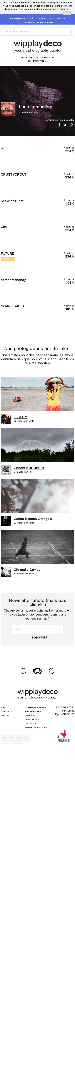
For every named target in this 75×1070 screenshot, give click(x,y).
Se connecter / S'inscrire (37, 57)
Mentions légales (36, 1052)
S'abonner (39, 962)
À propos (6, 1036)
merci (67, 13)
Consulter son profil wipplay (59, 120)
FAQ (3, 1032)
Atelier (5, 1040)
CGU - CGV (30, 1048)
